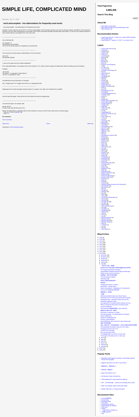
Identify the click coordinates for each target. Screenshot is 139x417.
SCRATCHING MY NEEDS (108, 405)
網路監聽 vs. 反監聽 (106, 292)
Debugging (104, 76)
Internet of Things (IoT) (107, 113)
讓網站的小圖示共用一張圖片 (109, 310)
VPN (102, 214)
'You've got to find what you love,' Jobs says (113, 336)
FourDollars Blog (106, 401)
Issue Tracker (105, 116)
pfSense (103, 149)
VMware (103, 211)
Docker (103, 80)
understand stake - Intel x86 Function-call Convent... (115, 299)
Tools (102, 196)
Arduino (103, 54)
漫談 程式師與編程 (106, 323)
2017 (101, 241)
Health (103, 106)
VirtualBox (104, 209)
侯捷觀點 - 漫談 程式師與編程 (109, 275)
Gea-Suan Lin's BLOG (107, 404)
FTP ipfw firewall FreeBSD (108, 277)
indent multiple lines (106, 316)
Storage (103, 190)
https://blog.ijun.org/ (106, 29)
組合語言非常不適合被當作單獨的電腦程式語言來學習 (116, 267)
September (104, 260)
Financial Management (107, 93)
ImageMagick (105, 112)
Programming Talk (106, 162)
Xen (102, 226)
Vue (102, 216)
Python (103, 167)
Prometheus (104, 164)
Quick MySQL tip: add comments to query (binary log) (115, 321)
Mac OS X (104, 128)
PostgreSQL (104, 157)
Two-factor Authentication (108, 197)
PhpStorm (104, 152)
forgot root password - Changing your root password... (116, 288)
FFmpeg (103, 92)
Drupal (103, 82)
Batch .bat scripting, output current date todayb (114, 385)
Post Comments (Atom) (16, 127)
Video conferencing (106, 206)
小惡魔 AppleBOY (106, 412)
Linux (102, 125)
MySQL (103, 139)
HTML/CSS (104, 108)
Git (102, 97)
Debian (103, 74)
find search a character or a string (110, 312)
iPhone (103, 115)
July (102, 264)
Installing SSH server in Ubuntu (109, 284)
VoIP (102, 213)
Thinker (103, 408)
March (103, 343)
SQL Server (104, 187)
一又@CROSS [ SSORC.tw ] (109, 410)
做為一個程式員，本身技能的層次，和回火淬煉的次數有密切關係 (119, 325)
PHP (102, 151)
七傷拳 (102, 294)
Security (103, 183)
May (102, 339)
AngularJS (104, 51)
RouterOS (104, 178)
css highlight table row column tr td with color (113, 334)
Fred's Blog (104, 403)
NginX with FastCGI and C (108, 373)
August (103, 262)
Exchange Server (106, 90)
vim (8, 113)
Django (103, 77)
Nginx (103, 144)
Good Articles (105, 102)
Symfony (103, 191)
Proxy (103, 165)
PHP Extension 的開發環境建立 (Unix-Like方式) (114, 308)
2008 (101, 350)
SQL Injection (105, 186)
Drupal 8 (103, 83)
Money (103, 136)
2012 (101, 250)
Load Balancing (105, 126)
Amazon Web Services (107, 48)
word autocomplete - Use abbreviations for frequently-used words (32, 23)
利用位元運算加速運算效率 (108, 280)
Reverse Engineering (107, 175)
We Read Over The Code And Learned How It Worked (116, 297)
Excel (102, 89)
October (103, 258)
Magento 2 (104, 131)
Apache (103, 53)
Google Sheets (105, 103)
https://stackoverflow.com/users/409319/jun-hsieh (115, 27)
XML (102, 227)
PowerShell (104, 158)
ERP (102, 87)
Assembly (104, 56)
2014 (101, 246)
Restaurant (104, 174)
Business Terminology (107, 64)
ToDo (102, 194)
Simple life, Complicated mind (44, 9)
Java (102, 119)
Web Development (106, 217)
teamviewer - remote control (108, 286)
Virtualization (104, 210)
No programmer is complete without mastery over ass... (116, 303)
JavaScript (104, 121)
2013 (101, 248)
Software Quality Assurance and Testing (112, 184)
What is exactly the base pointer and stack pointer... (115, 304)
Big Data (103, 61)
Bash (102, 58)
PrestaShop (104, 160)
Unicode (103, 200)
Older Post (90, 123)
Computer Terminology (107, 70)
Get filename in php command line (110, 376)
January (103, 346)
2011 (101, 251)
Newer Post (5, 123)
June (102, 337)
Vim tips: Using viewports (108, 319)
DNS (102, 79)
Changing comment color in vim (109, 329)
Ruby (102, 180)
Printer (103, 161)
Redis (103, 170)
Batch (103, 60)
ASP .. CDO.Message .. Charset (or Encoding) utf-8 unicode (118, 382)
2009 (101, 348)
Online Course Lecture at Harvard (110, 273)
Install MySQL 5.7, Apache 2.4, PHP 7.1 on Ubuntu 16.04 (117, 40)
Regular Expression (106, 173)
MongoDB (104, 138)
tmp (102, 193)
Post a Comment (7, 119)
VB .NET (103, 203)
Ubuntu (103, 199)
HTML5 (103, 109)
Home (48, 123)
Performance (104, 147)
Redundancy (104, 171)
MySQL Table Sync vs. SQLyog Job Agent (113, 389)
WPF (102, 223)
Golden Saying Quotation (108, 100)
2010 (101, 253)
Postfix (103, 155)
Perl (102, 148)
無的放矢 (103, 282)
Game (103, 96)
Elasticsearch (105, 84)
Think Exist (104, 407)
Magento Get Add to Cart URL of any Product (113, 362)
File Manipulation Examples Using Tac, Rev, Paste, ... (115, 327)
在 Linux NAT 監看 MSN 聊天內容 (110, 290)
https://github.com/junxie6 (108, 26)
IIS (102, 110)
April (102, 341)
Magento (103, 129)
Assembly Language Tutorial (108, 301)
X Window (104, 224)
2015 (101, 244)
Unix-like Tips (105, 201)
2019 (101, 237)
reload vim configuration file (108, 317)
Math (102, 134)
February (103, 344)
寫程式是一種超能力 (107, 369)
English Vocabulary (106, 86)
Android (103, 50)
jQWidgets (104, 123)
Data (102, 71)
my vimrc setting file (106, 306)
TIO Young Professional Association (110, 269)
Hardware (104, 105)
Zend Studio (104, 229)
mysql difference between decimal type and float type (115, 271)
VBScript (103, 204)
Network (103, 141)
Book (102, 63)
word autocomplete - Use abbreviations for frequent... (115, 314)
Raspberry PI (105, 168)
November (104, 257)
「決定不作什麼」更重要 (107, 265)
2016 (101, 242)
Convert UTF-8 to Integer (108, 330)
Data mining (104, 73)
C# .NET (103, 67)
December (104, 255)
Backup (103, 57)
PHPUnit (103, 154)
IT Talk (103, 118)
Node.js (103, 145)
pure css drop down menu (108, 332)
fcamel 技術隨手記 (106, 398)
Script (103, 181)
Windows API (105, 219)
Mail (102, 132)
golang (103, 99)
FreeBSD (103, 95)
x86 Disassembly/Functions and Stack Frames (113, 296)
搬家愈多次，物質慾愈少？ (108, 366)
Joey (102, 413)
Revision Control (106, 177)
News (103, 142)
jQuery (103, 122)
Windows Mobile (106, 222)
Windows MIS (105, 220)
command (104, 69)
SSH (102, 188)
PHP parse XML (105, 278)
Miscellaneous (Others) (107, 135)
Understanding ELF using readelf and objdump (114, 379)
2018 (101, 239)
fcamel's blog (105, 400)
